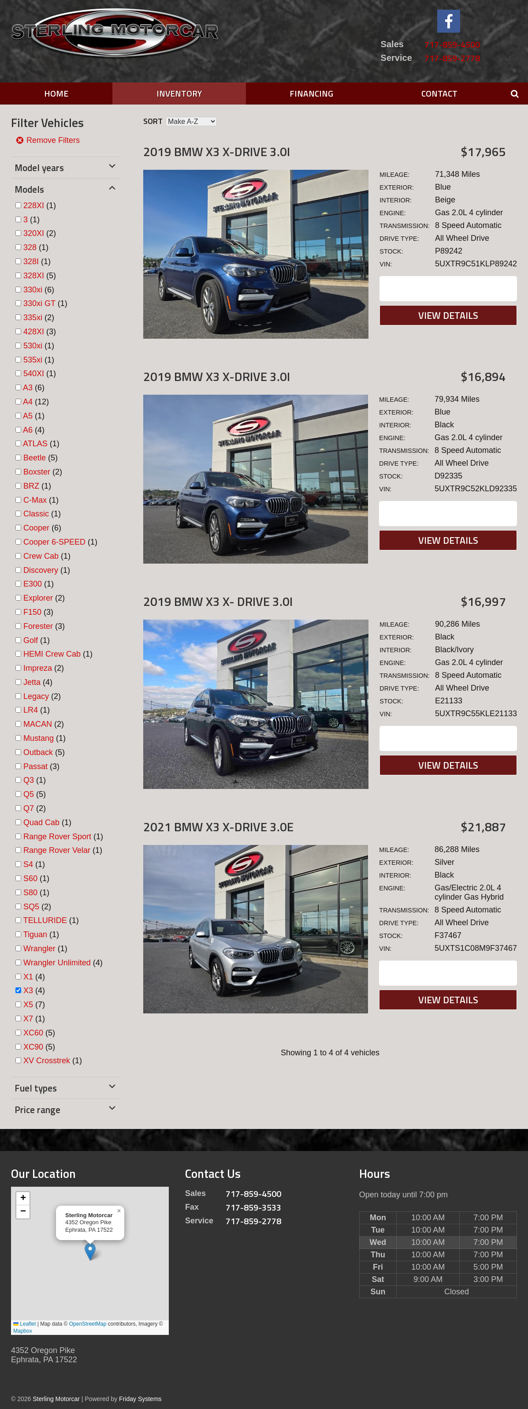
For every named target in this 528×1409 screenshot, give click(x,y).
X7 (28, 1018)
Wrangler (39, 948)
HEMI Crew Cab (52, 654)
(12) (36, 401)
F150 (32, 612)
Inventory (179, 93)
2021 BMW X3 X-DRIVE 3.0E (218, 826)
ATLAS (35, 443)
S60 (30, 878)
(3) (39, 331)
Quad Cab (41, 822)
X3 (28, 990)
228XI (33, 205)
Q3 (28, 780)
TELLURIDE (45, 920)
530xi (32, 345)
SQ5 (31, 906)
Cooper (36, 527)
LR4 (30, 710)
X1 (28, 976)
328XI (33, 275)
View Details (448, 315)
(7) (34, 1004)
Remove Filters (47, 140)
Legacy (36, 696)
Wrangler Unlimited (57, 962)
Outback (38, 752)
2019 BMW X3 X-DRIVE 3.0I (216, 151)
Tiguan (35, 934)
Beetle (34, 457)
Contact (439, 93)
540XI (33, 373)
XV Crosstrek (46, 1060)
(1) (39, 205)
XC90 (33, 1047)
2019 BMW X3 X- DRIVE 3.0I (218, 601)
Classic (36, 513)
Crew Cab (41, 556)
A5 (28, 415)
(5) (39, 275)
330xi (32, 289)
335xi (32, 317)
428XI (33, 331)
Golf (30, 640)
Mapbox (22, 1331)
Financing (311, 93)
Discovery (40, 570)
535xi (32, 359)
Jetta (32, 682)
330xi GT (39, 303)
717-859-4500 (452, 44)
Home (56, 93)
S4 (28, 864)
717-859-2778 (452, 58)
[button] (90, 1252)
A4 (28, 401)
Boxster (36, 471)
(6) (38, 289)
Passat (35, 766)
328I (31, 261)
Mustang (38, 738)
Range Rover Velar (56, 850)
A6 (28, 430)
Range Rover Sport (57, 836)
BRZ (31, 486)
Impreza (37, 668)
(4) (34, 430)
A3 (28, 387)
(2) (39, 233)
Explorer (38, 598)
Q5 (28, 794)
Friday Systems (140, 1398)
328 (30, 247)
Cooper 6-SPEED (54, 542)
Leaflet (24, 1324)
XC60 (33, 1032)
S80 (30, 892)
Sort (153, 121)
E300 (32, 583)
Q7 (28, 808)
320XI (33, 233)
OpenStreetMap (88, 1324)
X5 (28, 1004)
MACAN (37, 724)
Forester (38, 626)
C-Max (35, 500)
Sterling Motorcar (56, 1398)
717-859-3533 (253, 1207)
